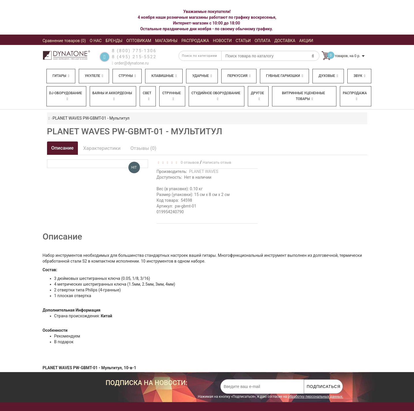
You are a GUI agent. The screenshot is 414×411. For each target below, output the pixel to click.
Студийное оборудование (215, 96)
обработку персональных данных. (315, 397)
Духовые (328, 76)
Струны (127, 76)
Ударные (202, 76)
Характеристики (102, 148)
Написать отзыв (217, 162)
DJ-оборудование (65, 96)
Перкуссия (238, 76)
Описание (62, 148)
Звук (359, 76)
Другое (257, 96)
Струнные (171, 96)
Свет (147, 96)
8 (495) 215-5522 (134, 56)
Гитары (61, 76)
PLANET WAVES (203, 171)
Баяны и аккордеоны (112, 96)
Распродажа (355, 96)
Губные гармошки (284, 76)
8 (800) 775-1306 (134, 50)
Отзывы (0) (143, 148)
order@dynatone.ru (130, 63)
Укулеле (94, 76)
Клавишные (164, 76)
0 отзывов (189, 162)
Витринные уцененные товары (303, 96)
